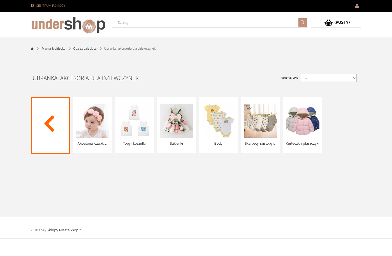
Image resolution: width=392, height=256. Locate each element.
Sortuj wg (289, 78)
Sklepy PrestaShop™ (64, 230)
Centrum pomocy (51, 6)
